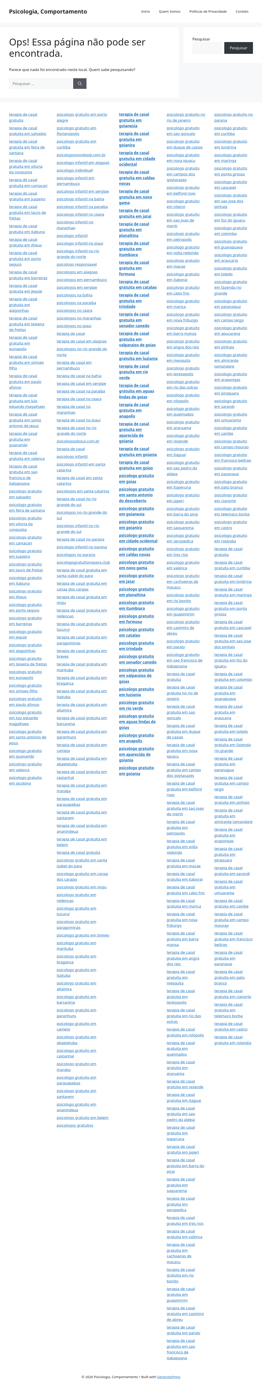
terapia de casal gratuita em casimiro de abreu (185, 1313)
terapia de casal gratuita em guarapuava (228, 692)
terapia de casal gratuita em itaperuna (181, 1133)
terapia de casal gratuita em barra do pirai (185, 1165)
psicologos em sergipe (77, 287)
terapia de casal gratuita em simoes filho (26, 362)
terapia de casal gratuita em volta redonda (182, 846)
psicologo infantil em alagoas (83, 162)
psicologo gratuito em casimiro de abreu (183, 627)
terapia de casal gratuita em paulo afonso (25, 381)
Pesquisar (201, 39)
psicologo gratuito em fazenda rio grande (230, 287)
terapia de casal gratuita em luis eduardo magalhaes (27, 400)
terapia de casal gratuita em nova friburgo (182, 919)
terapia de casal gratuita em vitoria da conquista (25, 166)
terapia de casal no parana (80, 539)
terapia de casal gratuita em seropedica (181, 1204)
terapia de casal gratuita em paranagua (228, 764)
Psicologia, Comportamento (48, 11)
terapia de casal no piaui (79, 420)
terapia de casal (71, 333)
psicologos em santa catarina (83, 491)
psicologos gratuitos (75, 1125)
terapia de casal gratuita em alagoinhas (23, 304)
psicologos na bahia (74, 295)
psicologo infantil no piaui (80, 243)
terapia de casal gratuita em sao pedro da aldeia (181, 1113)
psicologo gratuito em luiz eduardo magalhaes (25, 718)
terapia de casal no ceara (79, 398)
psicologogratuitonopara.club (83, 562)
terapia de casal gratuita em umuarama (228, 887)
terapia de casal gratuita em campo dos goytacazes (184, 769)
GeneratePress (168, 1377)
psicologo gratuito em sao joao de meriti (183, 220)
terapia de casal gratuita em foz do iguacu (231, 660)
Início (145, 11)
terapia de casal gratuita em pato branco (229, 977)
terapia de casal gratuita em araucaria (228, 712)
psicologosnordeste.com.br (81, 154)
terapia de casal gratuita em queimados (181, 1048)
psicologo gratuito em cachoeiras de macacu (183, 581)
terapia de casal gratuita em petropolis (181, 827)
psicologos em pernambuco (82, 279)
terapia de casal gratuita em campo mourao (231, 919)
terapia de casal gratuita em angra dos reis (183, 958)
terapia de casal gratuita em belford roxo (184, 789)
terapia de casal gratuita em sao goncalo (181, 712)
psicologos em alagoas (77, 271)
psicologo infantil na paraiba (82, 206)
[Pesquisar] (80, 83)
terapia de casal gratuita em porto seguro (25, 258)
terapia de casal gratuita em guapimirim (181, 1294)
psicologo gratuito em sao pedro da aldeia (183, 468)
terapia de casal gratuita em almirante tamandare (233, 815)
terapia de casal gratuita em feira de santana (27, 147)
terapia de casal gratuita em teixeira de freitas (26, 323)
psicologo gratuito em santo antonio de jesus (27, 737)
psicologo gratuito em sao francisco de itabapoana (184, 660)
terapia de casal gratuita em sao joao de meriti (185, 808)
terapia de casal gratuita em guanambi (23, 439)
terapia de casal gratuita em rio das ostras (184, 1015)
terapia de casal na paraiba (81, 391)
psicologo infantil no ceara (80, 214)
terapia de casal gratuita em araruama (181, 1067)
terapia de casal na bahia (79, 375)
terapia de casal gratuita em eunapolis (23, 343)
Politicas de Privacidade (208, 11)
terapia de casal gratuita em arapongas (228, 835)
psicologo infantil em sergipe (83, 191)
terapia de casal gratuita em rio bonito (181, 1275)
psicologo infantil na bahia (80, 198)
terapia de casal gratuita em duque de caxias (183, 731)
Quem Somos (169, 11)
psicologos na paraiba (76, 302)
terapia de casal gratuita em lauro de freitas (27, 212)
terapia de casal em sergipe (81, 383)
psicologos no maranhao (79, 318)
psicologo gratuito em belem (83, 1117)
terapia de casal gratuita (78, 852)
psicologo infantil (72, 235)
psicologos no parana (76, 554)
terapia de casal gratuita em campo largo (231, 783)
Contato (242, 11)
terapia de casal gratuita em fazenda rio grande (232, 744)
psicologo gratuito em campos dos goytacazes (183, 174)
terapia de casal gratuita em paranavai (228, 958)
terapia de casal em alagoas (82, 341)
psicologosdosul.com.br (78, 441)
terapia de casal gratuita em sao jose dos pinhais (232, 641)
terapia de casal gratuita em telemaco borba (228, 1010)
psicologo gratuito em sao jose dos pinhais (230, 200)
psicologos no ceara (74, 310)
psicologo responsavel (77, 264)
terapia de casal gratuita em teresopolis (181, 996)
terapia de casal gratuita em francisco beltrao (233, 938)
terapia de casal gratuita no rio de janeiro (182, 692)
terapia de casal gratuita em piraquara (228, 854)
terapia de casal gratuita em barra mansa (183, 938)
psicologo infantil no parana (82, 546)
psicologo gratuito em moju (82, 887)
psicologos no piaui (74, 325)
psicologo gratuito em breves (83, 935)
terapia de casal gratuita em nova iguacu (182, 750)
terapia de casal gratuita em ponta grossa (230, 608)
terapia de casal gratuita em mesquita (181, 977)
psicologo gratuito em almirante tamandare (230, 360)
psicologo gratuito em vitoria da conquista (25, 523)
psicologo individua (74, 170)
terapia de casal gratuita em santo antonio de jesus (25, 420)
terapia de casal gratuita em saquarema (181, 1184)
